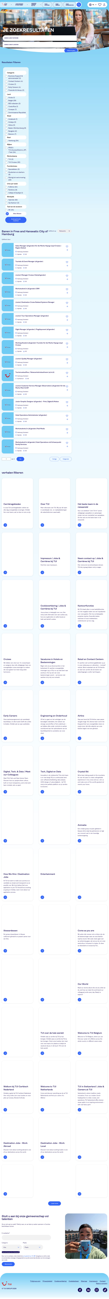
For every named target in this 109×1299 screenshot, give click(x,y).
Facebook (80, 1291)
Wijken (9, 145)
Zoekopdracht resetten (16, 221)
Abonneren (8, 1265)
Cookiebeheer (74, 1282)
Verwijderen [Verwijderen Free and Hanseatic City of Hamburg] (18, 1253)
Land (9, 95)
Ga (20, 460)
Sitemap (84, 1282)
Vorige (54, 460)
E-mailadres (5, 1234)
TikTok (105, 1291)
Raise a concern (101, 1284)
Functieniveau (12, 167)
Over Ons (14, 5)
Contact (102, 1282)
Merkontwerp (12, 157)
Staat (9, 117)
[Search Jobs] (78, 5)
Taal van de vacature (14, 208)
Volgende (66, 460)
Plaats (25, 1244)
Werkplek (10, 198)
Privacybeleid (47, 1282)
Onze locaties (49, 5)
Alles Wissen (17, 214)
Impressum (93, 1282)
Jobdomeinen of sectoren (24, 5)
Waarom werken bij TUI (38, 5)
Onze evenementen (70, 5)
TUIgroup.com (35, 1282)
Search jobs (71, 51)
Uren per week (12, 185)
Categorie (10, 74)
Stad (9, 138)
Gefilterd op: (52, 232)
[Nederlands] (92, 4)
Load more (54, 1204)
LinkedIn (88, 1291)
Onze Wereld (59, 5)
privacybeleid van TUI (29, 1257)
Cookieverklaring (60, 1282)
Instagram (96, 1291)
